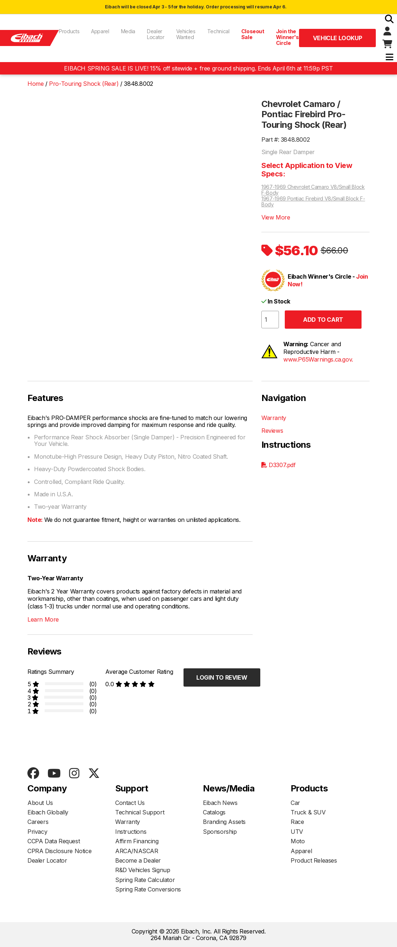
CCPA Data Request (53, 841)
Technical (218, 31)
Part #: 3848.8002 (285, 139)
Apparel (100, 31)
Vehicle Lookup (337, 38)
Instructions (130, 831)
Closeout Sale (252, 34)
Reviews (272, 430)
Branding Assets (224, 821)
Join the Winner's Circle (287, 37)
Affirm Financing (137, 841)
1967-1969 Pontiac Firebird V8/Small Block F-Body (313, 201)
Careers (37, 821)
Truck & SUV (308, 812)
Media (128, 31)
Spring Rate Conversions (148, 889)
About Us (40, 802)
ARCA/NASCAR (136, 851)
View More (275, 217)
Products (69, 31)
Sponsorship (220, 831)
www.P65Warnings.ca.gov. (318, 359)
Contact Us (130, 802)
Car (295, 802)
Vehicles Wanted (186, 34)
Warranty (273, 417)
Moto (298, 841)
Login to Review (221, 677)
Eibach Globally (47, 812)
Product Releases (314, 860)
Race (297, 821)
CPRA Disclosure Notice (59, 851)
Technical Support (139, 812)
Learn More (43, 619)
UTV (297, 831)
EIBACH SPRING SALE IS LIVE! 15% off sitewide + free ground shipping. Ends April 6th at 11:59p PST (198, 68)
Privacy (37, 831)
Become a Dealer (138, 860)
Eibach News (220, 802)
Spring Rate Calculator (145, 880)
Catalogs (214, 812)
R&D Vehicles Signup (142, 870)
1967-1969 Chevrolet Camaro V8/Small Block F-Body (313, 190)
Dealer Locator (156, 34)
